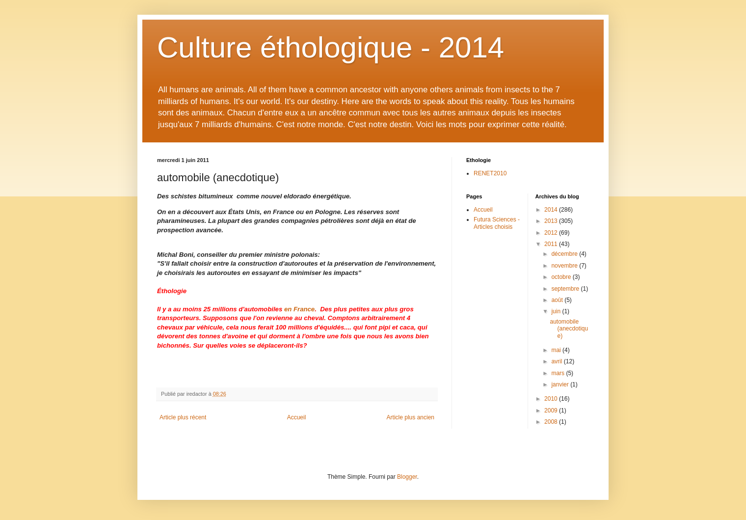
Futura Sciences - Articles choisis (497, 223)
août (557, 300)
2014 (551, 209)
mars (558, 373)
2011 (551, 244)
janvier (560, 384)
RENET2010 (490, 173)
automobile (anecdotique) (569, 328)
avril (557, 361)
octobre (561, 277)
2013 (551, 221)
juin (556, 311)
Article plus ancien (410, 417)
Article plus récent (183, 417)
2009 (551, 410)
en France (299, 309)
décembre (565, 253)
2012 (551, 232)
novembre (565, 265)
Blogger (407, 476)
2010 (551, 398)
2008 (551, 421)
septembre (566, 288)
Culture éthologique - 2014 (330, 47)
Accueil (296, 417)
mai (556, 350)
